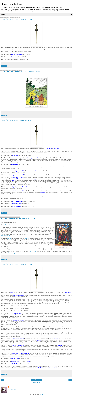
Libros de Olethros (11, 4)
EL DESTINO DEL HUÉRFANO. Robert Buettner (21, 219)
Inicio (36, 379)
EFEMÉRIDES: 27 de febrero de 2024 (16, 264)
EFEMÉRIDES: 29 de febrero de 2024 (16, 19)
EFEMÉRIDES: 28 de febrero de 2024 (16, 120)
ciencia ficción (32, 251)
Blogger (41, 394)
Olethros (11, 387)
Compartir (4, 66)
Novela (9, 238)
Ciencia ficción (9, 225)
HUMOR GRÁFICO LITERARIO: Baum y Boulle (20, 72)
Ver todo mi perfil (12, 389)
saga (5, 235)
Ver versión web (36, 382)
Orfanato (27, 238)
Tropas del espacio (12, 252)
